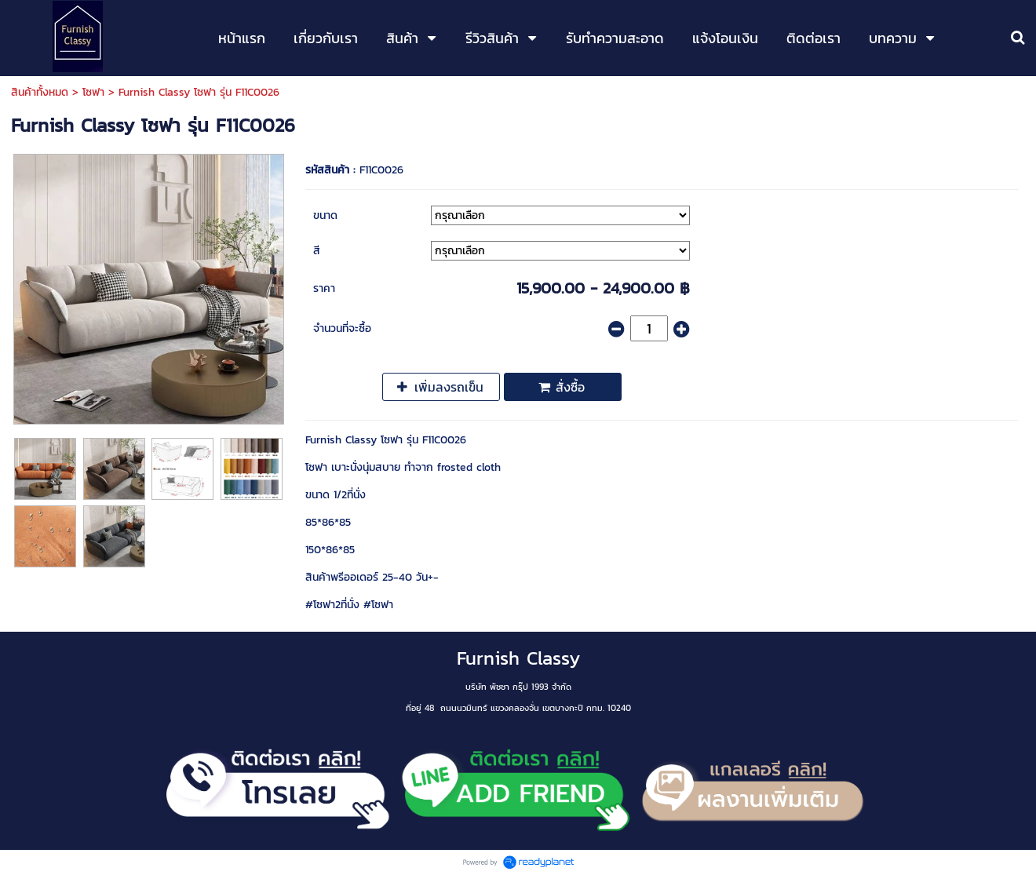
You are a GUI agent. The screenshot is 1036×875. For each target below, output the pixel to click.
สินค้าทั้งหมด (39, 92)
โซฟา (93, 92)
